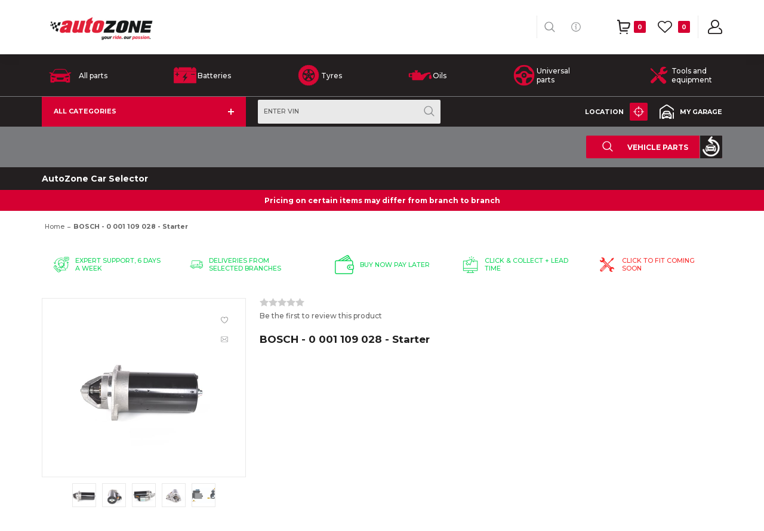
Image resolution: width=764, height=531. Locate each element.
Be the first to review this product (321, 315)
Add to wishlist (224, 320)
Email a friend (224, 339)
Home (54, 227)
